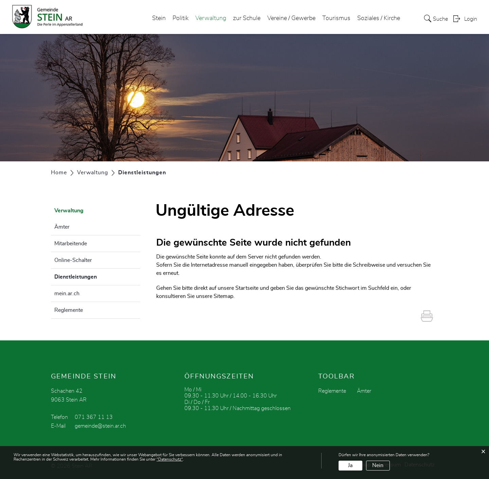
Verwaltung (210, 18)
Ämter (62, 227)
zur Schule (246, 18)
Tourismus (336, 18)
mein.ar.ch (66, 293)
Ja (350, 465)
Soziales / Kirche (378, 18)
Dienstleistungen (92, 276)
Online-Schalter (73, 260)
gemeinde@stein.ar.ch (100, 426)
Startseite (246, 288)
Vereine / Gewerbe (291, 18)
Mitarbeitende (70, 243)
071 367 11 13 (94, 417)
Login (470, 19)
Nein (377, 465)
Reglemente (68, 310)
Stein (159, 18)
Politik (180, 18)
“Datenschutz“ (170, 459)
